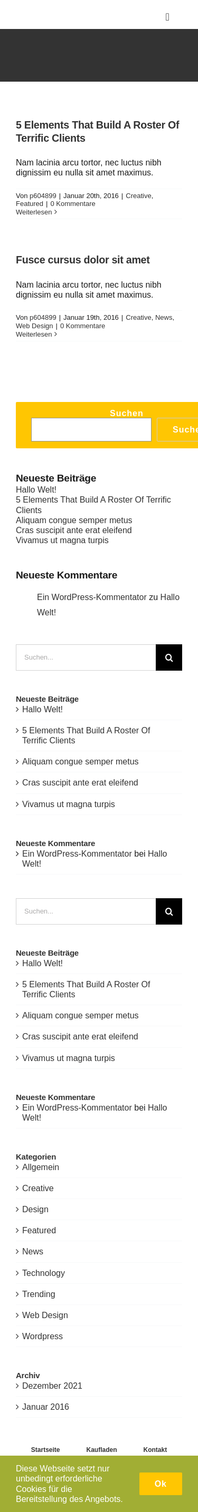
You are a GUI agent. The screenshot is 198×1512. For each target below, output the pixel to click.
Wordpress (42, 1336)
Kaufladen (102, 1450)
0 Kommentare (72, 204)
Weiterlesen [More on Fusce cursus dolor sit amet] (34, 334)
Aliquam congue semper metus (74, 520)
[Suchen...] (86, 657)
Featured (29, 204)
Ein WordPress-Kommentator (92, 597)
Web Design (34, 326)
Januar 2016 (45, 1406)
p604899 (43, 196)
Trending (38, 1294)
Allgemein (40, 1167)
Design (35, 1209)
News (164, 317)
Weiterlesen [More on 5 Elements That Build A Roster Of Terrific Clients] (34, 212)
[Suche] (169, 657)
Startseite (45, 1450)
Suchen (127, 413)
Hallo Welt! (36, 489)
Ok (161, 1483)
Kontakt (155, 1450)
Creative (138, 196)
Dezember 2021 (52, 1385)
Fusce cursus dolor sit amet (83, 260)
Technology (43, 1273)
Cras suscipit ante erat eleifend (74, 530)
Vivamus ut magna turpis (62, 540)
